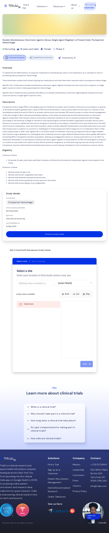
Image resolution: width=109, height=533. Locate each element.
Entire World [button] (65, 283)
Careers (77, 485)
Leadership (78, 469)
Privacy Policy (80, 491)
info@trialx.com (98, 486)
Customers (78, 475)
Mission (76, 464)
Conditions (10, 198)
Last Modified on (13, 223)
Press (75, 480)
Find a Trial (53, 464)
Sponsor (9, 215)
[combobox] (35, 283)
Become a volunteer (90, 6)
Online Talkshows (57, 496)
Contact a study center (54, 234)
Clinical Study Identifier (15, 208)
